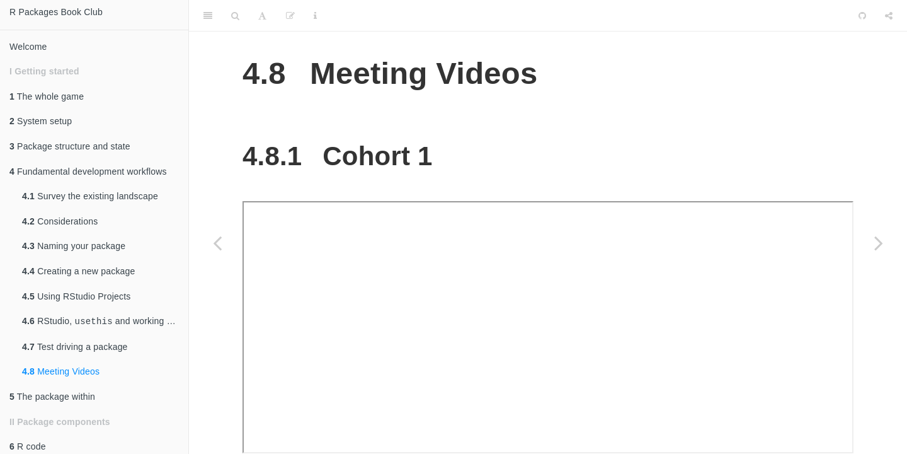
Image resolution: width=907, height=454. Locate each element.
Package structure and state (69, 146)
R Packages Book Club (56, 12)
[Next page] (878, 243)
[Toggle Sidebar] (208, 16)
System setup (40, 121)
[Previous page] (217, 243)
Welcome (28, 47)
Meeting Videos (61, 371)
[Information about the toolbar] (315, 16)
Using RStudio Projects (76, 296)
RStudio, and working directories (105, 321)
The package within (52, 397)
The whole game (46, 96)
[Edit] (290, 16)
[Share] (889, 16)
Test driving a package (75, 347)
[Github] (862, 16)
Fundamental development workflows (88, 171)
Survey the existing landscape (90, 196)
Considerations (60, 221)
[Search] (235, 16)
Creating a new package (78, 271)
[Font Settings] (262, 16)
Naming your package (73, 246)
